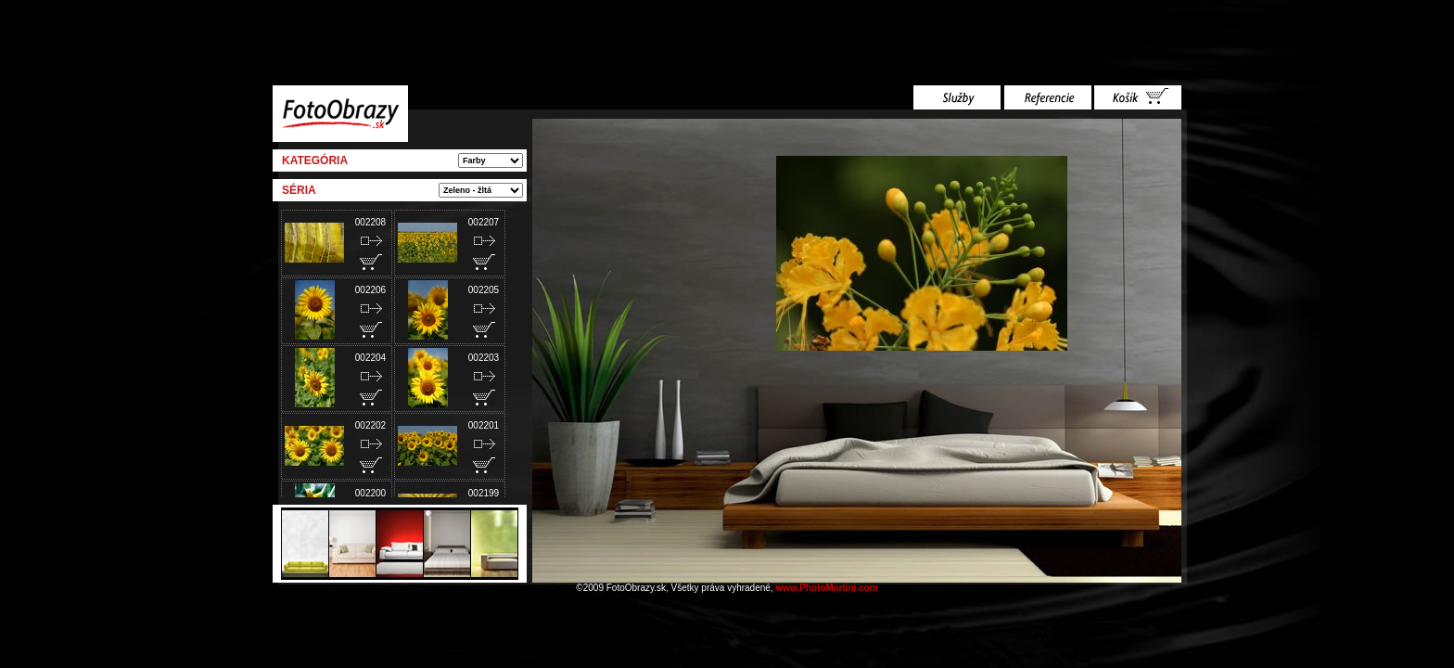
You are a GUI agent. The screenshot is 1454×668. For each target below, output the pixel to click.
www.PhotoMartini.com (826, 588)
